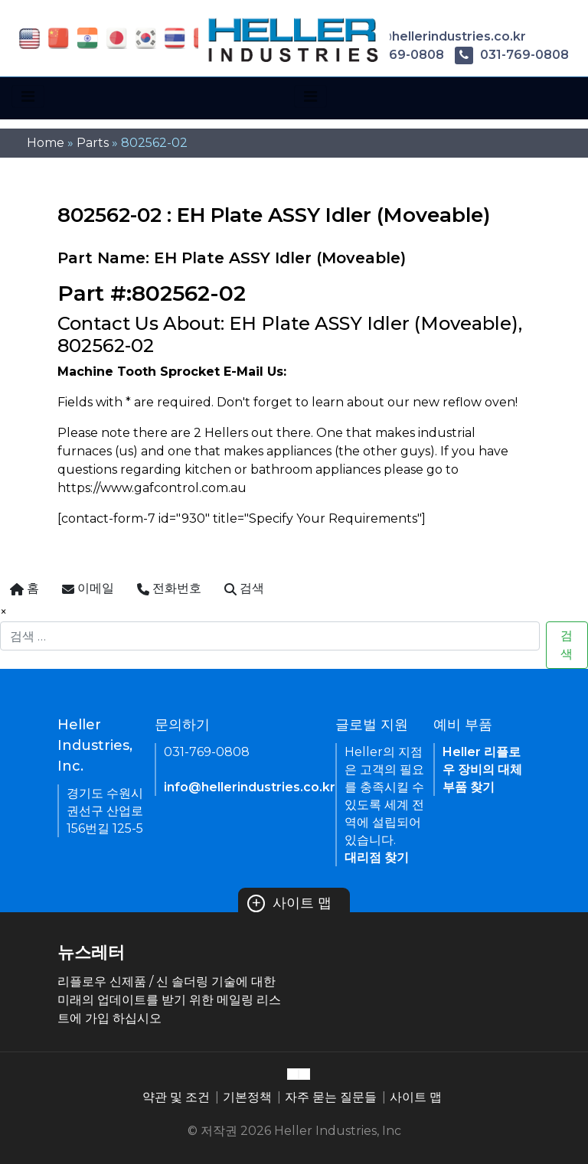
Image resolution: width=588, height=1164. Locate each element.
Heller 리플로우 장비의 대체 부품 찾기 (482, 769)
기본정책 (247, 1097)
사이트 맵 (289, 903)
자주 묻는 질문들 (331, 1097)
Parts (93, 142)
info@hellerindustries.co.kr (428, 36)
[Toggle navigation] (27, 96)
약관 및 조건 (176, 1097)
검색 (566, 644)
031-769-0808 (512, 54)
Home (45, 142)
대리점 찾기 (377, 857)
